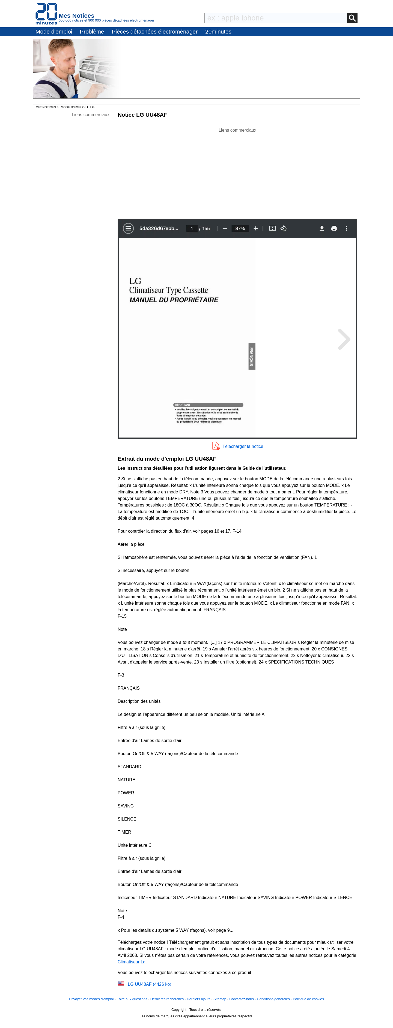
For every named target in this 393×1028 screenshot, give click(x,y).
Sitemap (219, 999)
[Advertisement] (237, 172)
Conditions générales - (275, 999)
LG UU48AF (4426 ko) (149, 984)
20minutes (218, 31)
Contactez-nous (241, 999)
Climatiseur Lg (131, 962)
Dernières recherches (167, 999)
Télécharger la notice (242, 446)
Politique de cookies (308, 999)
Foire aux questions (132, 999)
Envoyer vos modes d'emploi (91, 999)
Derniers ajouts (198, 999)
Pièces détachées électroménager (155, 31)
